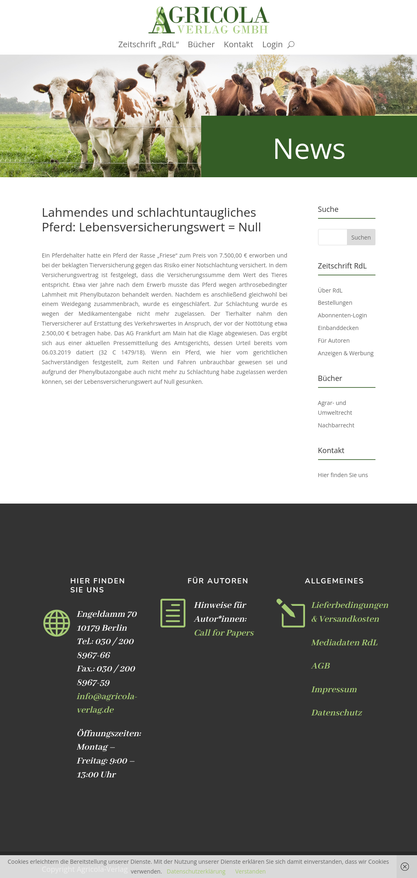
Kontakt (238, 46)
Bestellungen (335, 302)
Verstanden (250, 871)
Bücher (201, 46)
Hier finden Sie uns (343, 475)
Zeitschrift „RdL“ (148, 46)
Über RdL (330, 290)
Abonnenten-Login (342, 315)
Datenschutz (336, 713)
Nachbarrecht (336, 425)
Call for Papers (223, 633)
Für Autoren (334, 340)
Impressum (334, 689)
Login (272, 46)
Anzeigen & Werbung (346, 353)
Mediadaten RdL (344, 643)
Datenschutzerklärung (196, 871)
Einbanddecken (338, 328)
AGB (320, 666)
